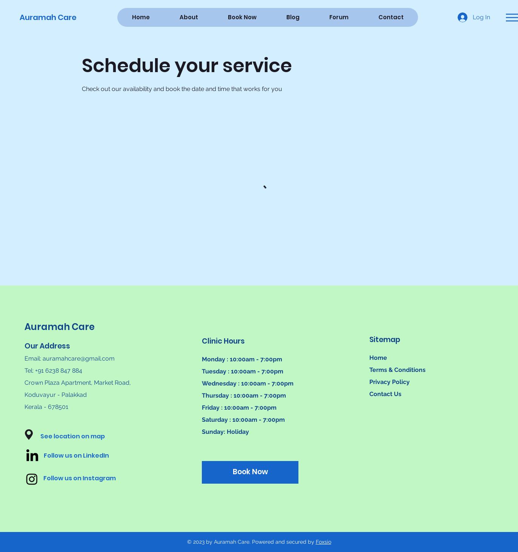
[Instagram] (32, 479)
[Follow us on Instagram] (86, 478)
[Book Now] (250, 472)
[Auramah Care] (51, 17)
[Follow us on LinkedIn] (86, 456)
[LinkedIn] (32, 456)
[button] (512, 18)
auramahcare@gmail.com (79, 358)
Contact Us (385, 394)
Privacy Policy (389, 381)
